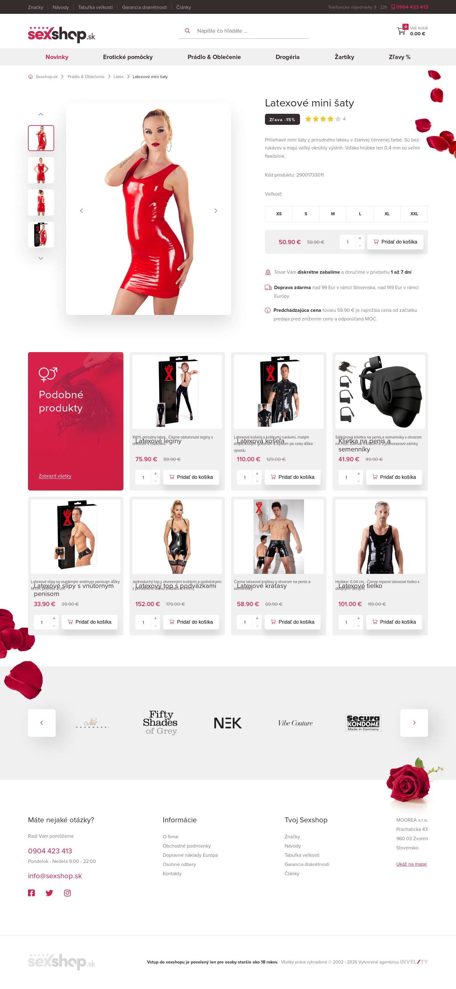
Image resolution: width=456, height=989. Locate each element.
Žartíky (344, 56)
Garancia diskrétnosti (144, 7)
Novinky (57, 56)
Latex (119, 76)
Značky (35, 7)
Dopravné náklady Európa (190, 855)
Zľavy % (399, 56)
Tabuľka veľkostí (95, 7)
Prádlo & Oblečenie (214, 56)
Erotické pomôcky (128, 56)
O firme (170, 836)
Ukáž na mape (411, 863)
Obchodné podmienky (187, 845)
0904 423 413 (409, 7)
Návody (61, 7)
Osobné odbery (179, 864)
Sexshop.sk (43, 76)
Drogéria (288, 56)
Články (183, 7)
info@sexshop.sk (55, 875)
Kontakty (172, 873)
